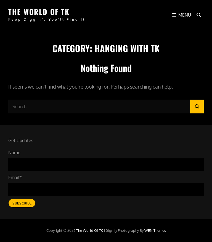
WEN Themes (155, 230)
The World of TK (39, 11)
